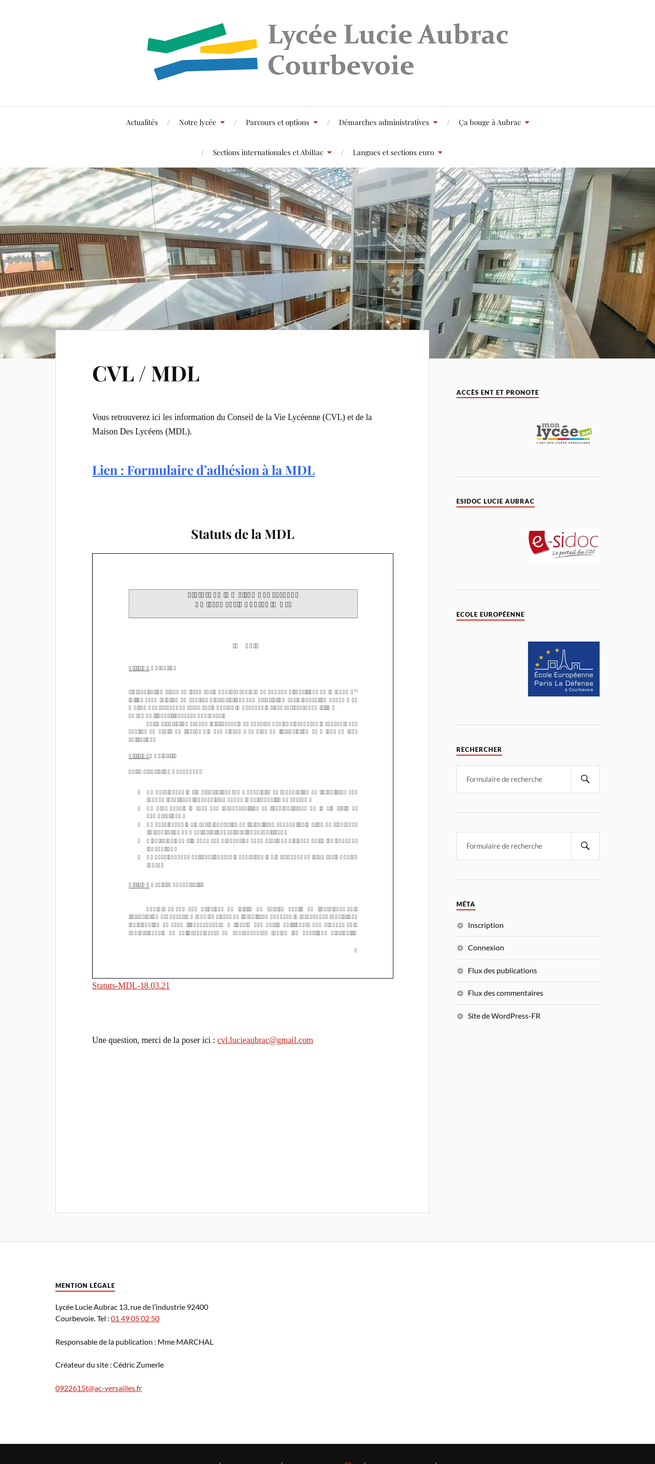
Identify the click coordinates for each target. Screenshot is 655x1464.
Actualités (142, 122)
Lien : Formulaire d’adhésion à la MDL (203, 469)
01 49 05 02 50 (135, 1318)
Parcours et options (277, 122)
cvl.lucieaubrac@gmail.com (265, 1040)
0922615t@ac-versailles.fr (98, 1387)
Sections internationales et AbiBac (268, 152)
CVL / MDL (146, 372)
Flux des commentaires (505, 992)
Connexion (486, 947)
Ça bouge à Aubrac (490, 122)
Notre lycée (197, 122)
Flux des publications (502, 970)
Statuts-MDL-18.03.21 (131, 985)
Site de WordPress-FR (504, 1015)
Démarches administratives (384, 122)
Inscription (486, 924)
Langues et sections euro (393, 152)
